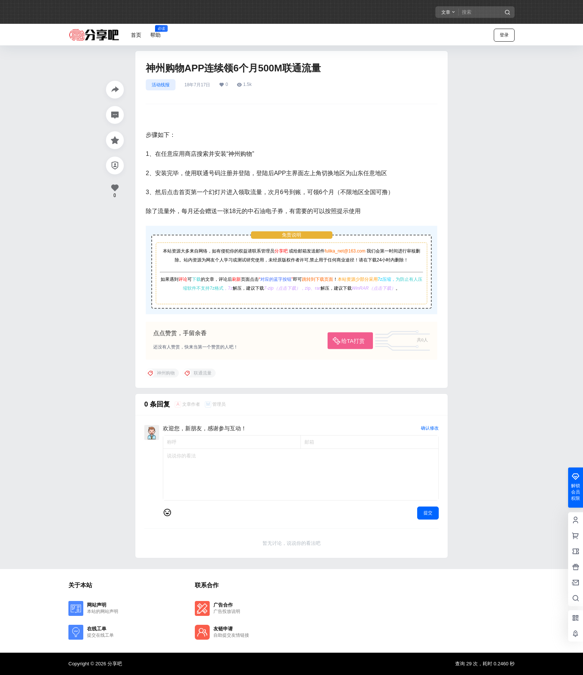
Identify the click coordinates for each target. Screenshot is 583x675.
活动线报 (161, 84)
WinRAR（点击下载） (374, 288)
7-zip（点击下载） (282, 288)
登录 (504, 35)
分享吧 (281, 251)
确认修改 (430, 428)
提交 (427, 512)
